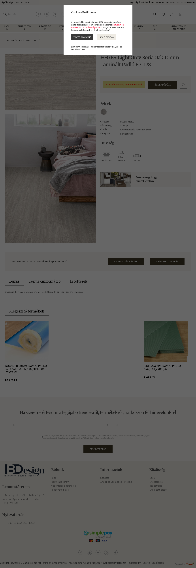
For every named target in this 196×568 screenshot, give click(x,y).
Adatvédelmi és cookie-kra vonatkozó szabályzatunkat (97, 26)
